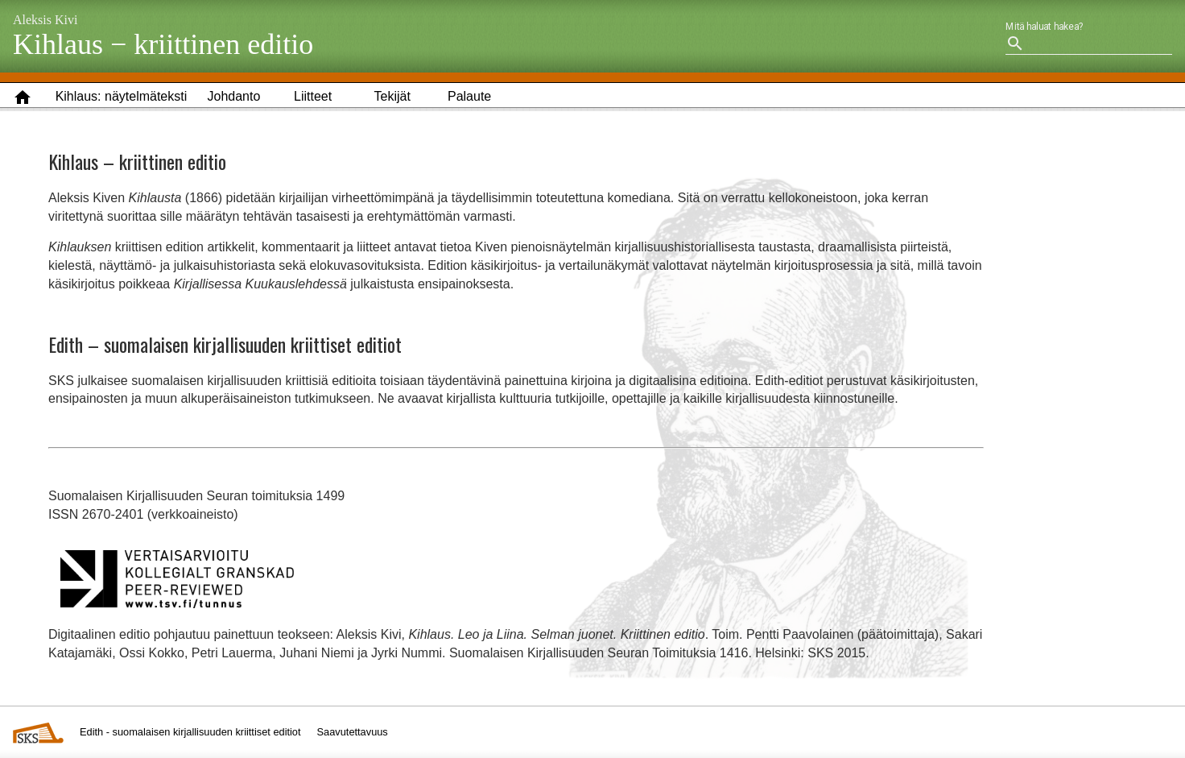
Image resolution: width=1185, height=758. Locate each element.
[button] (122, 97)
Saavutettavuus (352, 732)
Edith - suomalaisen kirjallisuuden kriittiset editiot (190, 732)
